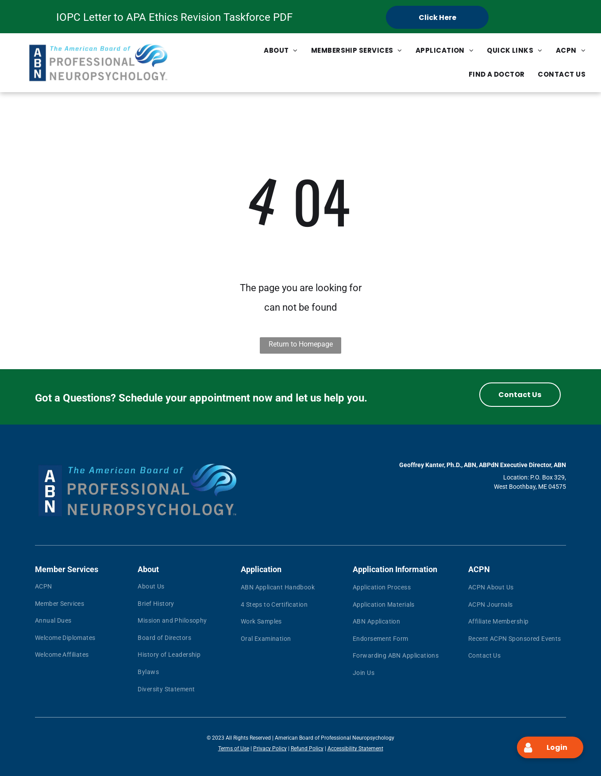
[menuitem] (280, 50)
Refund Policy (307, 748)
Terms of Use (233, 748)
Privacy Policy (270, 748)
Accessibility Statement (355, 748)
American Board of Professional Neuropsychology (334, 738)
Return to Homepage (301, 344)
